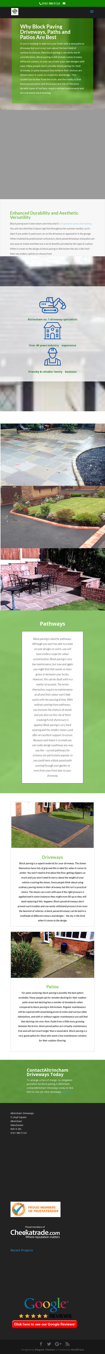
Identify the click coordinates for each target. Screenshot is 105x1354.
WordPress (77, 1349)
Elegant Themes (45, 1349)
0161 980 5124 (18, 1132)
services (66, 1091)
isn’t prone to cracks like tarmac (75, 223)
